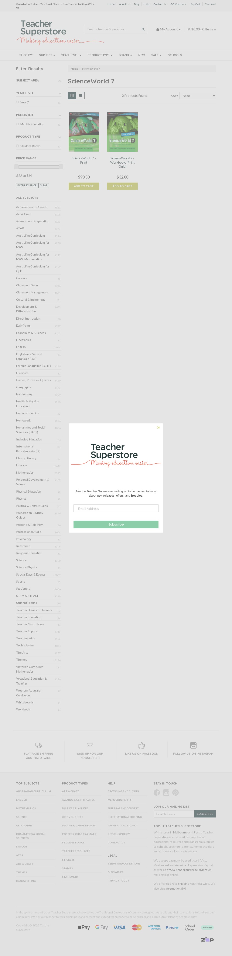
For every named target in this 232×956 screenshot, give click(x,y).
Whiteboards (25, 702)
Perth (197, 832)
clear (44, 185)
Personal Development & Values (32, 482)
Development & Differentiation (26, 309)
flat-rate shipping (177, 883)
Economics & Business (31, 332)
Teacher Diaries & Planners (34, 610)
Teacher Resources (76, 851)
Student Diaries (26, 602)
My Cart (195, 4)
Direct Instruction (28, 318)
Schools (175, 55)
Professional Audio (28, 531)
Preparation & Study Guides (29, 515)
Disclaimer (115, 872)
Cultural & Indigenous (30, 299)
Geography (23, 387)
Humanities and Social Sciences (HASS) (30, 430)
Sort (173, 96)
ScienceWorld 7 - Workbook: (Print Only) (122, 162)
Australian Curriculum (30, 235)
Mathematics (25, 472)
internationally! (176, 888)
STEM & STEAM (27, 595)
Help (146, 4)
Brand (125, 55)
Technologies (25, 645)
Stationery (23, 588)
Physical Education (28, 491)
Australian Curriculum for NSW (32, 245)
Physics (21, 498)
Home (111, 4)
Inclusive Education (29, 439)
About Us (124, 4)
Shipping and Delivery (123, 808)
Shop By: (26, 55)
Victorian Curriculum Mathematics (29, 669)
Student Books (30, 146)
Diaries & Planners (75, 808)
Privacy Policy (118, 880)
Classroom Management (32, 292)
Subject (47, 55)
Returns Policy (119, 834)
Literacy (21, 465)
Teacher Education (28, 617)
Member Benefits (120, 799)
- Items (201, 29)
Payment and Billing (122, 825)
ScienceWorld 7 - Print (84, 160)
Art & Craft (23, 214)
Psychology (23, 539)
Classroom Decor (27, 285)
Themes (21, 659)
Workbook (23, 709)
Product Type (100, 55)
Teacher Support (27, 631)
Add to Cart (83, 186)
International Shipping (125, 817)
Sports (20, 581)
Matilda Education (32, 124)
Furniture (22, 373)
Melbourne (180, 832)
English (21, 347)
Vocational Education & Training (31, 681)
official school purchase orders (187, 870)
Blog (136, 4)
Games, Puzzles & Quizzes (33, 380)
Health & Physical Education (27, 403)
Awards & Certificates (78, 799)
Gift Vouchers (178, 4)
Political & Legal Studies (32, 505)
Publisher (24, 115)
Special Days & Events (30, 574)
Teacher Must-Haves (30, 624)
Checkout (210, 4)
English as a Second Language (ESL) (29, 356)
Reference (23, 546)
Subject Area (27, 80)
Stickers (68, 859)
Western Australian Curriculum (29, 693)
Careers (21, 278)
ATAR (20, 228)
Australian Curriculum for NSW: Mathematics (32, 257)
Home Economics (27, 413)
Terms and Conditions (124, 863)
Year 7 (24, 102)
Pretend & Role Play (29, 524)
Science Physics (26, 567)
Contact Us (159, 4)
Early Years (23, 325)
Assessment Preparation (32, 221)
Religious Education (29, 553)
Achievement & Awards (32, 207)
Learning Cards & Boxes (79, 825)
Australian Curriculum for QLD (32, 268)
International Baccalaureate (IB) (28, 448)
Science (21, 560)
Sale (156, 55)
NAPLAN (21, 846)
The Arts (22, 652)
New (141, 55)
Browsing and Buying (123, 791)
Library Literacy (26, 458)
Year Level (71, 55)
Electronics (23, 340)
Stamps (67, 868)
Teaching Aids (25, 638)
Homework (23, 420)
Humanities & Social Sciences (30, 836)
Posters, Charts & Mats (79, 834)
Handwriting (24, 394)
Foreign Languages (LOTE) (33, 365)
